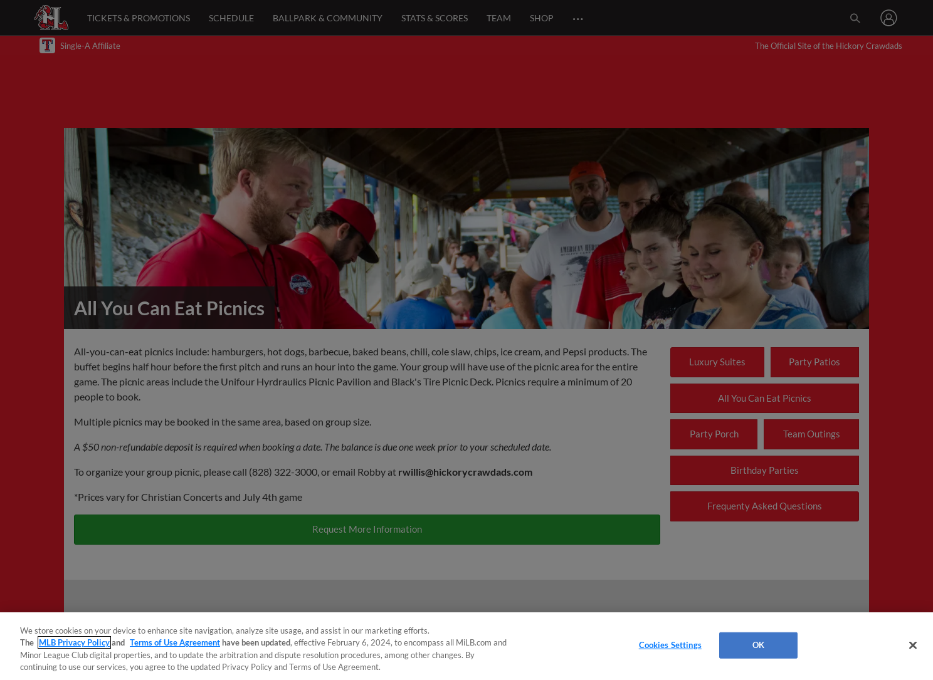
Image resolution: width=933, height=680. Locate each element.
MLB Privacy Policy (74, 642)
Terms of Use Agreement (175, 642)
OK (758, 645)
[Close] (913, 645)
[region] (466, 646)
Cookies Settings (670, 645)
